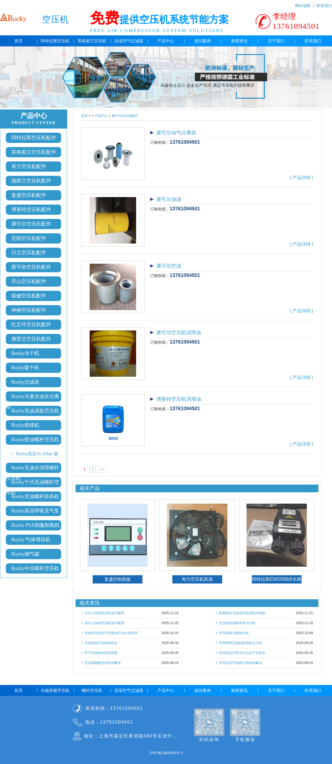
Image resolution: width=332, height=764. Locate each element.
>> (102, 469)
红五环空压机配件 (31, 324)
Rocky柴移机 (25, 425)
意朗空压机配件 (28, 238)
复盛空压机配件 (28, 195)
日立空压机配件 (28, 252)
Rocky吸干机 (25, 367)
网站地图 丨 (306, 4)
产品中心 (165, 41)
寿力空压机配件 (28, 166)
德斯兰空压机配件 (31, 181)
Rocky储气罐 (25, 554)
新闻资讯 (239, 41)
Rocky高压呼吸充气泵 (35, 511)
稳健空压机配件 (28, 296)
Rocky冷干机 (25, 353)
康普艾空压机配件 (31, 339)
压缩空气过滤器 (128, 41)
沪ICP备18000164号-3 (166, 753)
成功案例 (202, 41)
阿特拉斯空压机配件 (33, 137)
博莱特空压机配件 (31, 209)
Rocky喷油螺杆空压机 (35, 439)
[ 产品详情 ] (301, 178)
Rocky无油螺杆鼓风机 (35, 496)
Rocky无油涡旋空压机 (35, 411)
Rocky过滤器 (25, 382)
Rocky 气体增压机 (31, 539)
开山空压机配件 (28, 281)
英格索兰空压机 (92, 41)
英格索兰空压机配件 (33, 152)
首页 (18, 41)
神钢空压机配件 (28, 310)
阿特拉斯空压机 (55, 41)
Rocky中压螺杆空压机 (35, 568)
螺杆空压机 (92, 690)
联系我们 (324, 4)
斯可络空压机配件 (31, 267)
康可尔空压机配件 (31, 224)
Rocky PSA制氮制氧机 (35, 525)
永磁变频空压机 (55, 690)
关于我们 (276, 41)
